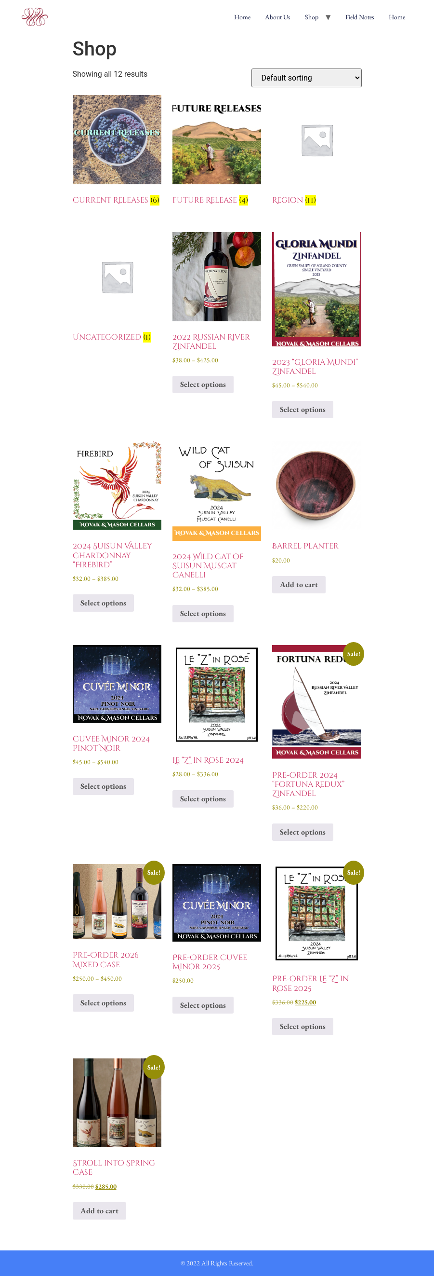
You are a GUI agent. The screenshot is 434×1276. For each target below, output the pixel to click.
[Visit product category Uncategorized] (117, 289)
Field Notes (359, 17)
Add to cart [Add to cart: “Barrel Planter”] (299, 584)
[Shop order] (306, 78)
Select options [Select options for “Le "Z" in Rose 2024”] (203, 799)
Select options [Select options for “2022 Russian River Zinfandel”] (203, 384)
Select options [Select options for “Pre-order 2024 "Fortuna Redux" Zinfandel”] (303, 832)
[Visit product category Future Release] (217, 152)
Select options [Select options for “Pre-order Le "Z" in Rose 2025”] (303, 1026)
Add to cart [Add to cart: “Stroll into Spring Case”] (99, 1211)
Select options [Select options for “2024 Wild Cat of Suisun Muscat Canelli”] (203, 613)
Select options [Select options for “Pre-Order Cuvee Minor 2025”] (203, 1005)
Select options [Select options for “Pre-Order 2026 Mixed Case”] (103, 1003)
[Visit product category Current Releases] (117, 152)
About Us (277, 17)
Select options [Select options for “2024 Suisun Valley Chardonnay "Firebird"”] (103, 603)
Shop (311, 17)
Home (242, 17)
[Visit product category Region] (316, 152)
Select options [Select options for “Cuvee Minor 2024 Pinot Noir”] (103, 786)
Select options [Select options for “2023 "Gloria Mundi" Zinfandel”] (303, 409)
